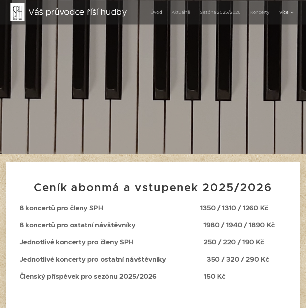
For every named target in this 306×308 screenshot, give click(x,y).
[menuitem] (155, 12)
